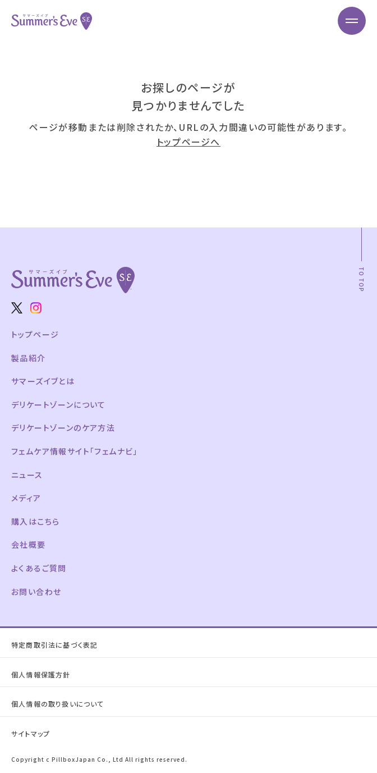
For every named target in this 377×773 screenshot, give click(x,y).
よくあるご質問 (39, 568)
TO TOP (361, 279)
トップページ (35, 334)
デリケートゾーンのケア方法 (63, 427)
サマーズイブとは (43, 381)
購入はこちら (35, 521)
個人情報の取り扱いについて (57, 703)
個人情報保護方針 (41, 674)
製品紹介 (28, 357)
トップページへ (188, 141)
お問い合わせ (36, 591)
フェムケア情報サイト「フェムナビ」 (74, 451)
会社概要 (28, 544)
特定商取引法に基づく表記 (54, 644)
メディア (26, 497)
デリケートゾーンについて (58, 404)
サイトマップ (30, 733)
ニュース (27, 474)
